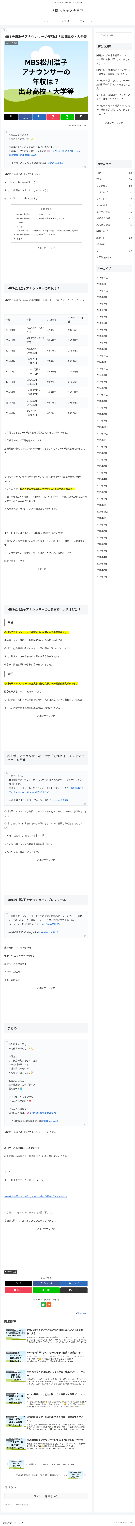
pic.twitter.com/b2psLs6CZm (23, 155)
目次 (42, 209)
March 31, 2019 (50, 1121)
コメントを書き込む (46, 1496)
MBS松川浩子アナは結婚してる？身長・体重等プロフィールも (35, 1196)
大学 (21, 226)
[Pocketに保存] (53, 117)
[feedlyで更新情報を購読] (43, 1304)
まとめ (19, 238)
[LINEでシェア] (67, 117)
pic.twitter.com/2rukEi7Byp (43, 1113)
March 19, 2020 (55, 163)
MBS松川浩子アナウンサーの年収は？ (33, 214)
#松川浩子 (64, 151)
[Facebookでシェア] (25, 117)
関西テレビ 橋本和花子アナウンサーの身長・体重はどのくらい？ (113, 72)
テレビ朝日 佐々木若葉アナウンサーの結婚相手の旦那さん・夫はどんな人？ (113, 109)
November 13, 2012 (48, 932)
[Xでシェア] (11, 117)
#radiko (17, 792)
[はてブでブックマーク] (39, 117)
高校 (21, 222)
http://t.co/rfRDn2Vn (51, 924)
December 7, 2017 (59, 800)
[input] (114, 35)
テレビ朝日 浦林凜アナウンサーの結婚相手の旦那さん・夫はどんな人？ (113, 84)
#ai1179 (71, 788)
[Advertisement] (46, 265)
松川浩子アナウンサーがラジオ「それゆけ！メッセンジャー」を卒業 (47, 230)
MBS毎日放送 (10, 1272)
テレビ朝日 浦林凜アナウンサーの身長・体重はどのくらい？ (113, 97)
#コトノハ (75, 151)
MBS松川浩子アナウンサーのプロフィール (35, 234)
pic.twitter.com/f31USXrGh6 (35, 792)
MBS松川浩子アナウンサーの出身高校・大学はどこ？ (40, 218)
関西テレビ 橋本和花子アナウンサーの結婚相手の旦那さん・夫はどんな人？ (113, 59)
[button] (81, 117)
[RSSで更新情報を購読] (48, 1304)
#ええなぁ (54, 151)
